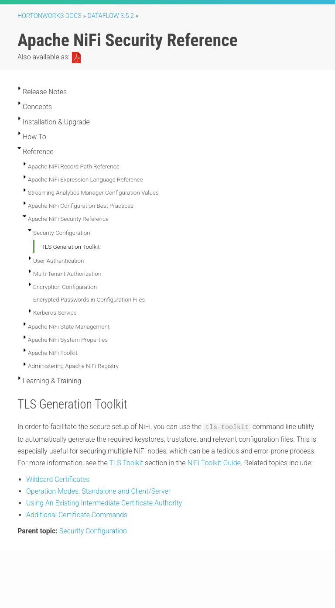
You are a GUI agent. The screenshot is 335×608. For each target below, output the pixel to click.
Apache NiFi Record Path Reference (74, 166)
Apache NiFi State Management (68, 326)
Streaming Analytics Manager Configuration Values (93, 192)
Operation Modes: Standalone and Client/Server (98, 490)
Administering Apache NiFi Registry (73, 365)
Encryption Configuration (65, 286)
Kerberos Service (55, 312)
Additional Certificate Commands (76, 514)
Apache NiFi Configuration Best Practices (80, 205)
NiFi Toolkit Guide (213, 462)
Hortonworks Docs (49, 16)
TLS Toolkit (126, 462)
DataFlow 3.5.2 (110, 16)
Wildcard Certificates (57, 478)
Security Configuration (61, 232)
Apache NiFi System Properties (68, 339)
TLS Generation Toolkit (70, 246)
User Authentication (58, 260)
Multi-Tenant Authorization (67, 273)
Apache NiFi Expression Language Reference (85, 179)
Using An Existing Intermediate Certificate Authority (104, 502)
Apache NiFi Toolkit (53, 352)
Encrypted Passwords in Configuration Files (89, 299)
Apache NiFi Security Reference (68, 218)
